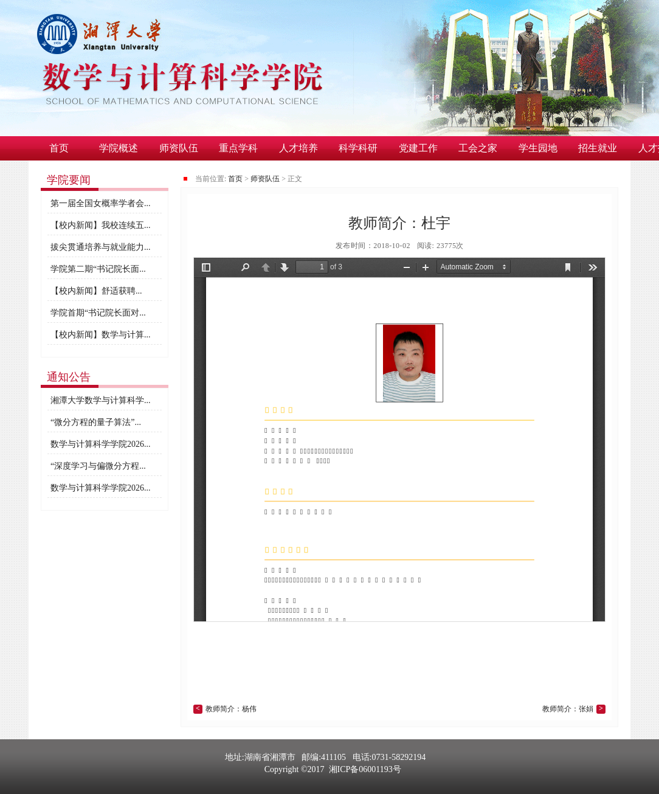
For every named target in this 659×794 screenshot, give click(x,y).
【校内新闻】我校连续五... (100, 225)
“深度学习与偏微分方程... (98, 466)
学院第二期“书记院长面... (98, 269)
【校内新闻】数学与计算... (100, 334)
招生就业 (597, 148)
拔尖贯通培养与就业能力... (100, 247)
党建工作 (418, 148)
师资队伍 (178, 148)
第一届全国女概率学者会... (100, 203)
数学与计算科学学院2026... (100, 444)
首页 (59, 148)
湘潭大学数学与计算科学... (100, 400)
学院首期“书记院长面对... (98, 312)
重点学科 (238, 148)
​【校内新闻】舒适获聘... (96, 290)
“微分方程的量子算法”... (95, 422)
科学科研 (358, 148)
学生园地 (538, 148)
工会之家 (477, 148)
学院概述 (118, 148)
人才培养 (298, 148)
